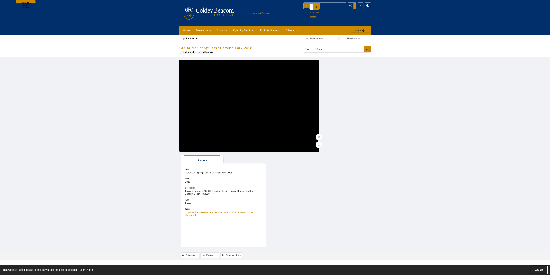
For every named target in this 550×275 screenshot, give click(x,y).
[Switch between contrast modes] (367, 6)
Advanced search (312, 11)
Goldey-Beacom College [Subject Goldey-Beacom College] (265, 221)
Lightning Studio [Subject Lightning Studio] (245, 221)
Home (186, 30)
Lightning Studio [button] (243, 30)
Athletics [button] (292, 30)
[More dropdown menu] (360, 30)
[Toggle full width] (307, 137)
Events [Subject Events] (232, 221)
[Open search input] (343, 6)
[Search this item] (334, 49)
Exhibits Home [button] (270, 30)
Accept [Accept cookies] (539, 270)
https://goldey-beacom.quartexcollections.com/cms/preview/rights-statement (339, 120)
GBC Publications (205, 52)
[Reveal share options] (351, 6)
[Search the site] (319, 6)
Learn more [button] (86, 269)
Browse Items (203, 30)
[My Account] (359, 6)
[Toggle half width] (307, 145)
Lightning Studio (188, 52)
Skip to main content (25, 2)
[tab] (324, 64)
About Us (222, 30)
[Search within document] (367, 49)
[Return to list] (194, 38)
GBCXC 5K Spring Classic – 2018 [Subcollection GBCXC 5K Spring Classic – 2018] (243, 239)
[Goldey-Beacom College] (209, 13)
